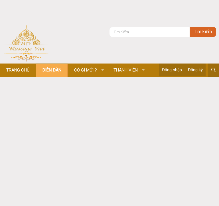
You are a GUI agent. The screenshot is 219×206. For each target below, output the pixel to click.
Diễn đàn (51, 70)
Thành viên (125, 70)
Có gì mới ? (85, 70)
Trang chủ (18, 70)
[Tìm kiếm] (150, 32)
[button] (102, 70)
